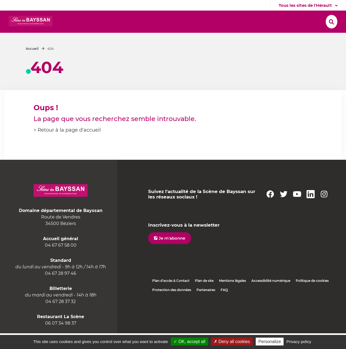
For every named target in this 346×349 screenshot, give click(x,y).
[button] (145, 22)
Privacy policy (299, 341)
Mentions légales (232, 296)
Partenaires (206, 306)
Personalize (269, 341)
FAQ (224, 306)
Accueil (32, 64)
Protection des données (171, 306)
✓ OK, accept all (189, 341)
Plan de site (204, 296)
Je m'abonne (172, 253)
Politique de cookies (312, 296)
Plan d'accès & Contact (170, 296)
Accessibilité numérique (270, 296)
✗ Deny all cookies (232, 341)
